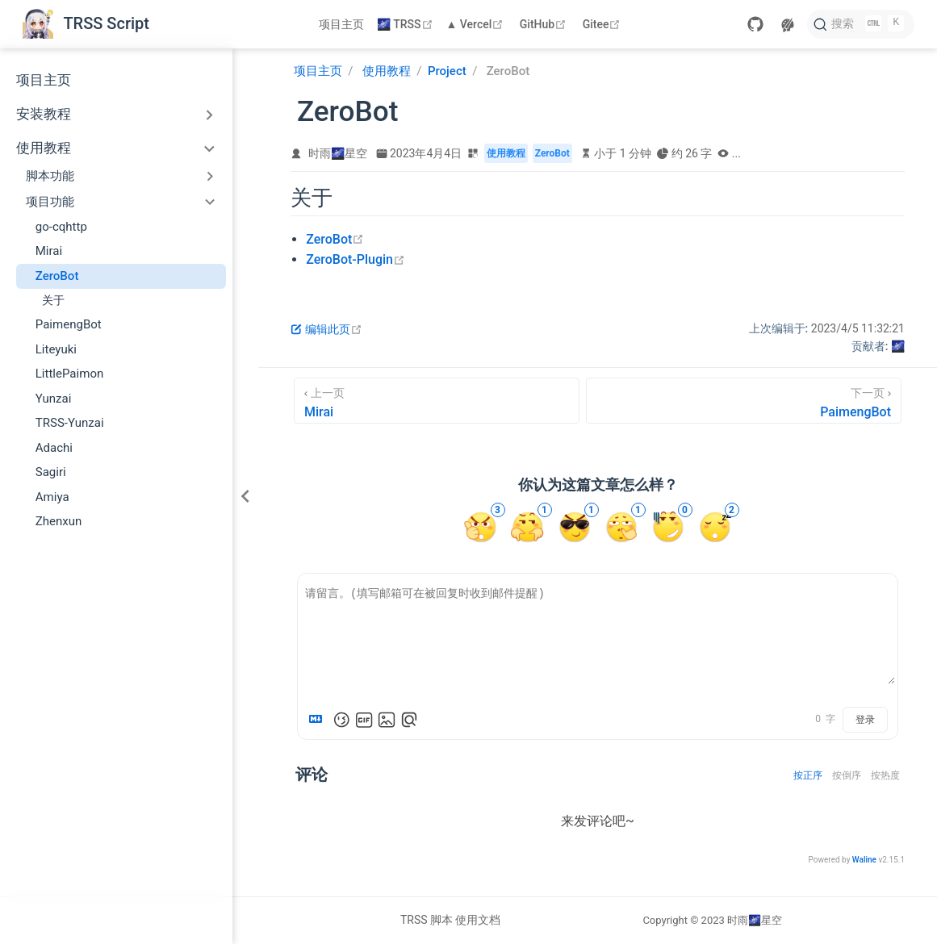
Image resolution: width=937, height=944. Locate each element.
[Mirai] (436, 401)
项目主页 (341, 24)
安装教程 (43, 114)
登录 (865, 719)
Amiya (52, 497)
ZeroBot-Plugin (355, 259)
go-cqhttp (61, 226)
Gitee (604, 24)
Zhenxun (59, 521)
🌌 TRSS (406, 24)
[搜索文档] (860, 24)
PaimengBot (69, 324)
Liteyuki (56, 349)
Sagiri (51, 472)
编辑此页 (326, 329)
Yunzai (54, 398)
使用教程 (43, 148)
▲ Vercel (477, 24)
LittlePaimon (70, 373)
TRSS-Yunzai (70, 423)
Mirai (49, 251)
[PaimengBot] (743, 401)
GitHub (545, 24)
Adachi (54, 448)
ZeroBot (57, 276)
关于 (53, 300)
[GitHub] (755, 24)
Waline (864, 859)
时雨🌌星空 (337, 153)
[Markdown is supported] (318, 719)
